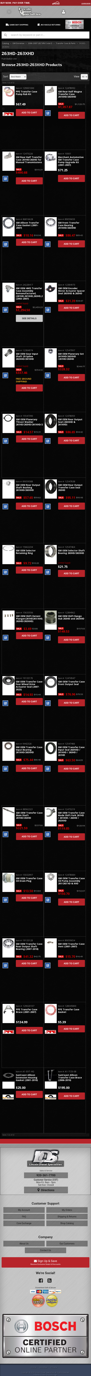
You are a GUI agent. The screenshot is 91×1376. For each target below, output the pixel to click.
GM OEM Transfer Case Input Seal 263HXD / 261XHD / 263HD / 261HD (71, 751)
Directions (45, 1190)
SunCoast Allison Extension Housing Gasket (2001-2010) (27, 1078)
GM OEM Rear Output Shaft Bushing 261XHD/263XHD (28, 488)
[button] (45, 35)
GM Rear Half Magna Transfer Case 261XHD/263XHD (70, 94)
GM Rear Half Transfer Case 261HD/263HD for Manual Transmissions (29, 160)
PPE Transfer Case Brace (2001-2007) (26, 1010)
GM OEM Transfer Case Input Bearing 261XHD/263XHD (29, 750)
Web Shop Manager (49, 1375)
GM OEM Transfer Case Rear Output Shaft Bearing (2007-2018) (29, 947)
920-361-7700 (45, 1175)
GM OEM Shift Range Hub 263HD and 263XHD (71, 617)
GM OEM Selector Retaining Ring (26, 552)
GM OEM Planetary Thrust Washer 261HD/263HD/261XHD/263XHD (29, 422)
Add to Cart (29, 112)
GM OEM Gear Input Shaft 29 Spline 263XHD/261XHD (27, 357)
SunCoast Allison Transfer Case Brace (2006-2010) (70, 1078)
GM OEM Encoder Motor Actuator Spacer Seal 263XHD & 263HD (71, 291)
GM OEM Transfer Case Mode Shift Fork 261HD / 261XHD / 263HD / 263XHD (71, 817)
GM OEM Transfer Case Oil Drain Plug (29, 879)
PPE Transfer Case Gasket (68, 1010)
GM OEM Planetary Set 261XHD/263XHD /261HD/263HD (71, 357)
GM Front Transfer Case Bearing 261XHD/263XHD (68, 225)
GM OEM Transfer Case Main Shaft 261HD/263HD (29, 816)
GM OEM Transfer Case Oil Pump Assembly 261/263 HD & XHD (71, 881)
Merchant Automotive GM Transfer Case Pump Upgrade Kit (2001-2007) (71, 161)
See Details (29, 318)
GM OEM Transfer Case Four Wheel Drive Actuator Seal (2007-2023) (29, 685)
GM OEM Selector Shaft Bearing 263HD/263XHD (71, 552)
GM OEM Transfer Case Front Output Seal (71, 683)
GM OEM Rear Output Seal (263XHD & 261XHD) (70, 422)
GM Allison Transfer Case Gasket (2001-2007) (27, 225)
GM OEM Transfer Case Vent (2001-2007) (71, 945)
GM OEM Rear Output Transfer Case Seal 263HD (70, 488)
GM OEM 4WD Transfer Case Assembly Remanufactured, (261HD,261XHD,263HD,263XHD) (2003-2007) (29, 293)
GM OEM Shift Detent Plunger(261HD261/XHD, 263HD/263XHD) (29, 619)
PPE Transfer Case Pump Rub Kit (26, 93)
